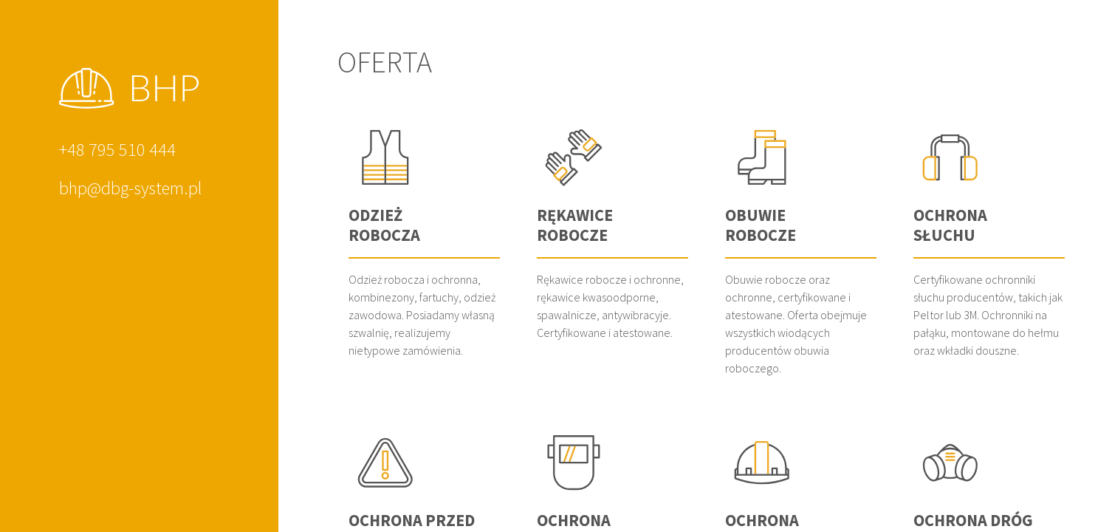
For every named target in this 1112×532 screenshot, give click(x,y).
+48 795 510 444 (117, 149)
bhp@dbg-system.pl (130, 188)
